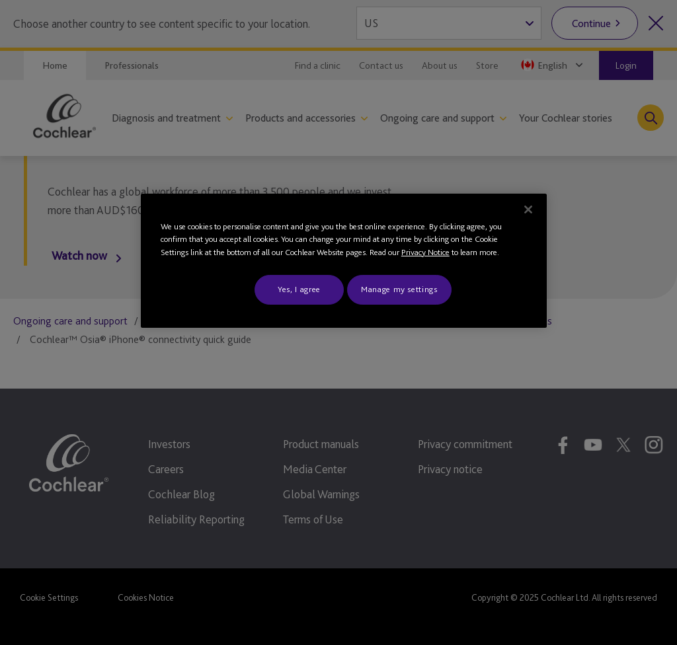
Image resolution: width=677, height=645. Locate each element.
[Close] (528, 209)
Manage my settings (399, 289)
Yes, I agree (299, 289)
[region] (344, 261)
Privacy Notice (425, 252)
